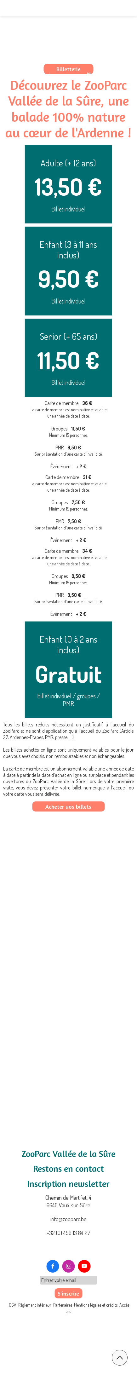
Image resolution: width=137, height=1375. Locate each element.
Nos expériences (44, 74)
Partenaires (62, 1345)
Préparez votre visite (101, 56)
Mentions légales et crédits (95, 1345)
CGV (13, 1345)
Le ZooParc (36, 56)
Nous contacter (108, 74)
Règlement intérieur (34, 1345)
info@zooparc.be (68, 1219)
